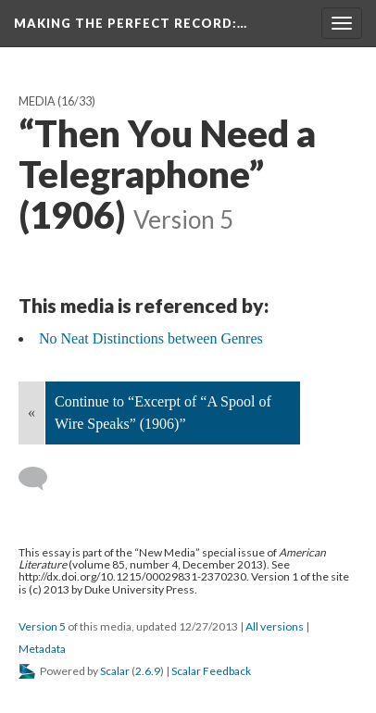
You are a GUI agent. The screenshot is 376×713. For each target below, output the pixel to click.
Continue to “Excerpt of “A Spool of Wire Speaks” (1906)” (163, 413)
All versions (274, 626)
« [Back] (31, 412)
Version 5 (42, 626)
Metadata (42, 649)
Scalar (115, 671)
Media (37, 101)
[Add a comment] (41, 479)
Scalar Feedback (211, 671)
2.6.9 (147, 671)
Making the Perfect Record (130, 23)
